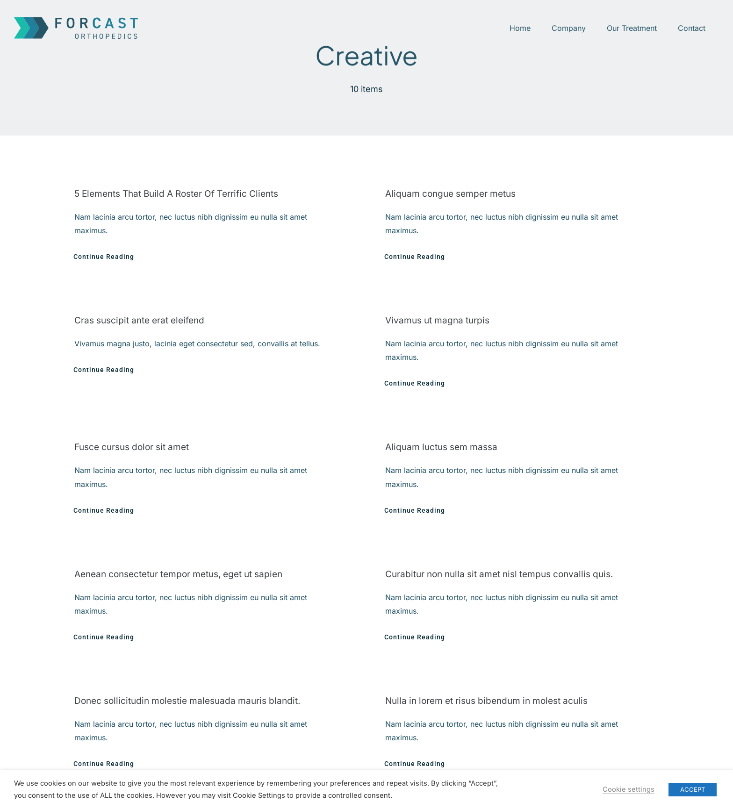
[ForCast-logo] (76, 21)
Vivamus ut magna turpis (437, 320)
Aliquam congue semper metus (450, 193)
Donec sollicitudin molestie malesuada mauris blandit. (187, 700)
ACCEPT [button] (692, 789)
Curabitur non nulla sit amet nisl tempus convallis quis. (499, 574)
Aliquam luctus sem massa (441, 447)
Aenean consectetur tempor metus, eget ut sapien (178, 574)
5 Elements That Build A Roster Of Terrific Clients (176, 193)
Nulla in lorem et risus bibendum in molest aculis (486, 700)
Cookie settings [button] (628, 789)
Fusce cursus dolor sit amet (131, 447)
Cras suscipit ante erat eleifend (139, 320)
